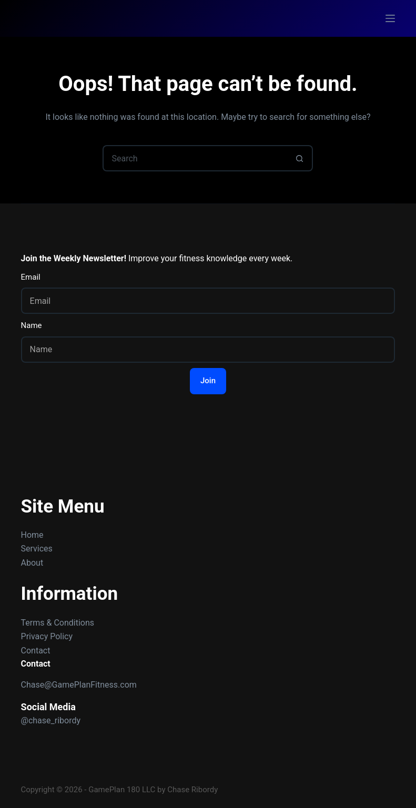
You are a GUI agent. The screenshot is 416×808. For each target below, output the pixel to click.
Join (208, 380)
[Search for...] (195, 158)
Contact (35, 651)
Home (32, 535)
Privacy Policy (47, 636)
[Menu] (390, 18)
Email (30, 277)
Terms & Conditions (58, 623)
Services (37, 549)
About (32, 563)
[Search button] (300, 158)
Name (31, 325)
